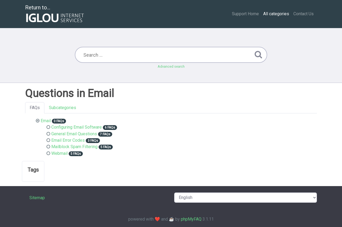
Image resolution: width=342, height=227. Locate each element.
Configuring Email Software (76, 127)
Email (46, 120)
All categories (276, 13)
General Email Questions (74, 133)
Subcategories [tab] (62, 107)
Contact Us (303, 13)
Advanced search (171, 66)
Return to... (55, 14)
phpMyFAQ (191, 219)
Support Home (245, 13)
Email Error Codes (68, 140)
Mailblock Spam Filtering (74, 146)
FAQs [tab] (35, 107)
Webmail (59, 153)
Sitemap (37, 197)
